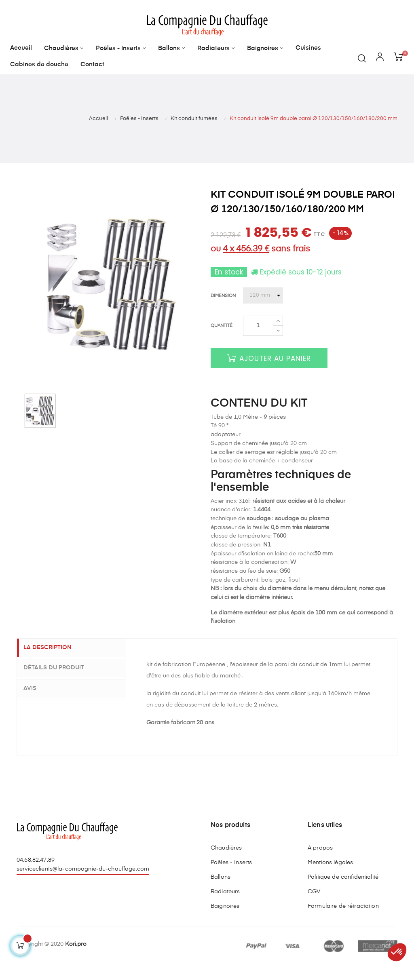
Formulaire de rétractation (343, 906)
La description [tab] (53, 648)
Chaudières (226, 848)
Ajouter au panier (269, 358)
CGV (314, 891)
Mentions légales (330, 862)
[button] (397, 952)
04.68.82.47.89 (36, 860)
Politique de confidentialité (343, 877)
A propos (320, 848)
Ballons (220, 877)
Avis (35, 687)
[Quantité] (258, 326)
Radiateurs (225, 891)
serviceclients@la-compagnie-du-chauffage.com (83, 869)
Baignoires (225, 906)
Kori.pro (76, 944)
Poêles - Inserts (231, 862)
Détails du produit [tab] (59, 668)
